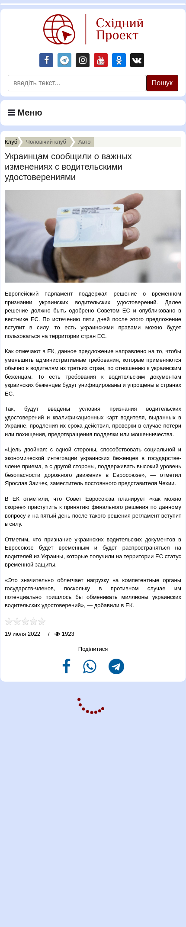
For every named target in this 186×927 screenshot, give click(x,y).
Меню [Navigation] (25, 112)
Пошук (162, 83)
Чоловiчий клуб (46, 141)
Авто (84, 141)
